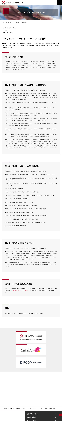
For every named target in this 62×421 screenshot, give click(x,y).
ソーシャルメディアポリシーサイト (21, 290)
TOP (3, 22)
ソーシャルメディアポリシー (13, 22)
